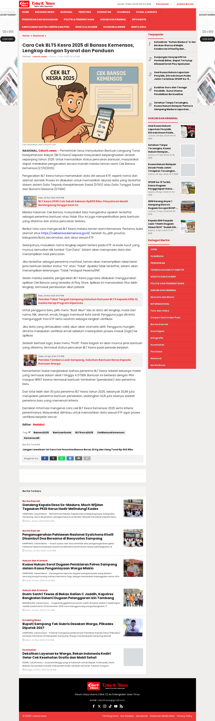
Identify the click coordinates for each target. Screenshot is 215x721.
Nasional (156, 358)
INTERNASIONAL (160, 304)
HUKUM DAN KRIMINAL (163, 290)
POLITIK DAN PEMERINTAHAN (167, 283)
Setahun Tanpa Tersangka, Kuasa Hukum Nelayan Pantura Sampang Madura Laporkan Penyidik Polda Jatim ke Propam (174, 106)
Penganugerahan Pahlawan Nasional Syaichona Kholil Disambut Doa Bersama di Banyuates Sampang (68, 536)
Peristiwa (156, 351)
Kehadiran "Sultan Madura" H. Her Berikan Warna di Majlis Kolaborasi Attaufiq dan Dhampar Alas (175, 45)
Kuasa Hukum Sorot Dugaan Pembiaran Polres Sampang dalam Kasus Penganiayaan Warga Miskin (69, 566)
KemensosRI (31, 438)
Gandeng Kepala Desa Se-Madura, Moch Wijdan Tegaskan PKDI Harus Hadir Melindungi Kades (62, 507)
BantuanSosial (62, 432)
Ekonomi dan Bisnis (162, 297)
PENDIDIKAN (158, 263)
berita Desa (158, 365)
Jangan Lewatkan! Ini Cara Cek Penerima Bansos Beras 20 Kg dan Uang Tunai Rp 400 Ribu (77, 449)
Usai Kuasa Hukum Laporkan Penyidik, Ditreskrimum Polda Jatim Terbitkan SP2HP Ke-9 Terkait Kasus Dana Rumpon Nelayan (172, 76)
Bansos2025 (41, 432)
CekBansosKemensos (110, 432)
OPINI (154, 249)
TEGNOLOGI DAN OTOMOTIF (167, 269)
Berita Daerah (31, 501)
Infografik (157, 338)
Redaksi (38, 425)
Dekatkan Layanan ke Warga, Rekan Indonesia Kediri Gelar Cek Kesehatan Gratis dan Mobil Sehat (66, 655)
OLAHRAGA (157, 256)
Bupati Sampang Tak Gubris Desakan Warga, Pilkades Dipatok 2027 (67, 626)
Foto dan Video (160, 310)
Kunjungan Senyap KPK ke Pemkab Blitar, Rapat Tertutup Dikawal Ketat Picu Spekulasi (173, 60)
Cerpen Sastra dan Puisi (165, 317)
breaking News (31, 620)
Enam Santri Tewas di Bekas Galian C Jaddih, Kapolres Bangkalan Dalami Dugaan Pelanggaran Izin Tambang (68, 596)
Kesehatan (29, 649)
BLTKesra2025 (84, 432)
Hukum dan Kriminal (34, 560)
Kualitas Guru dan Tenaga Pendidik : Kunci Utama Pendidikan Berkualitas (170, 91)
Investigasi (157, 331)
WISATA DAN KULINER (163, 276)
